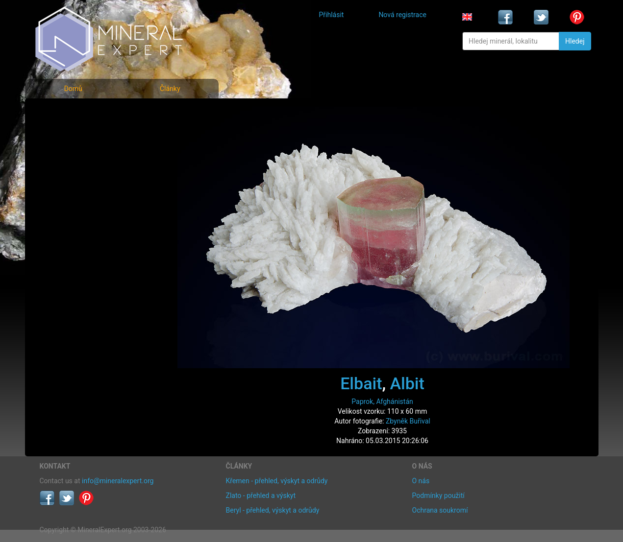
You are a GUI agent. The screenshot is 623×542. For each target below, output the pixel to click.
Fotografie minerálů (79, 113)
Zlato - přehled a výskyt (261, 495)
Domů (73, 89)
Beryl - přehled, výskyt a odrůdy (273, 510)
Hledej (574, 41)
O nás (421, 481)
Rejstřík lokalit (68, 177)
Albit (407, 383)
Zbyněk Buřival (408, 421)
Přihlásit (331, 15)
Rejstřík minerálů (73, 134)
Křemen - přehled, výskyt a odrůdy (277, 481)
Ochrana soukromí (440, 510)
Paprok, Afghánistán (382, 401)
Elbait (361, 383)
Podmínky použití (438, 495)
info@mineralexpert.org (117, 481)
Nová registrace (402, 15)
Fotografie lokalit (73, 156)
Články (170, 89)
